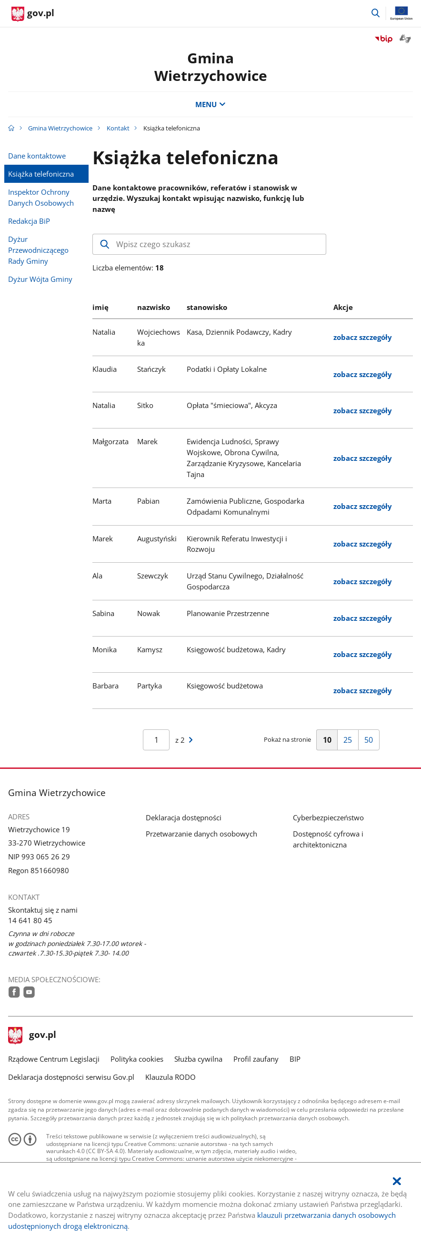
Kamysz (149, 649)
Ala (97, 575)
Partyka (149, 685)
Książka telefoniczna (41, 174)
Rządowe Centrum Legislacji (54, 1059)
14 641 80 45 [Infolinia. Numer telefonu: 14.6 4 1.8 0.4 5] (30, 920)
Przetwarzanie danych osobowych (201, 833)
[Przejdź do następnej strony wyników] (190, 739)
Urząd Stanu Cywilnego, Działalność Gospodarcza (245, 581)
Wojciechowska (158, 337)
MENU (210, 104)
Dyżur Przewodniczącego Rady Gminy (38, 250)
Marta (101, 501)
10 (330, 742)
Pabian (148, 501)
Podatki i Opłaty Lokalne (227, 369)
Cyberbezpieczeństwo (328, 817)
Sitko (145, 405)
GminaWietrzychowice (210, 66)
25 (350, 742)
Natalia (103, 332)
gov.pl (32, 1035)
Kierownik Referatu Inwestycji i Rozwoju (237, 544)
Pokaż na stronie (287, 739)
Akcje (343, 307)
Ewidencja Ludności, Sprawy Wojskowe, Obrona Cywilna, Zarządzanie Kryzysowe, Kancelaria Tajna (244, 458)
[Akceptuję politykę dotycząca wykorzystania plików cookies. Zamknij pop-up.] (397, 1181)
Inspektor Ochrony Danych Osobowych (41, 197)
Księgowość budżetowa (225, 685)
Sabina (103, 613)
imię (100, 307)
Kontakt (118, 128)
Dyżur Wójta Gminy (40, 279)
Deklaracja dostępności (183, 817)
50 (371, 742)
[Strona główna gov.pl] (32, 14)
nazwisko (153, 307)
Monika (104, 649)
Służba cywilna (198, 1059)
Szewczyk (152, 575)
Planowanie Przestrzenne (228, 613)
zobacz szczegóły (362, 337)
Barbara (105, 685)
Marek (147, 441)
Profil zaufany (256, 1059)
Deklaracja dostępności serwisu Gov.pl (71, 1077)
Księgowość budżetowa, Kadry (236, 649)
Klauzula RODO (170, 1077)
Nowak (148, 613)
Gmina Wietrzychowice (60, 128)
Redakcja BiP (29, 221)
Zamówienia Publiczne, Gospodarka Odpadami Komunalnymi (245, 506)
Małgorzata (110, 441)
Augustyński (157, 538)
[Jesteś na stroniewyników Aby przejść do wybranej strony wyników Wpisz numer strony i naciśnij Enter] (156, 739)
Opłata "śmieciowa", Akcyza (232, 405)
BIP (295, 1059)
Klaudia (104, 369)
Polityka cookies (136, 1059)
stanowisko (207, 307)
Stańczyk (151, 369)
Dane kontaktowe (37, 155)
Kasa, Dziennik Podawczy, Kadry (239, 332)
